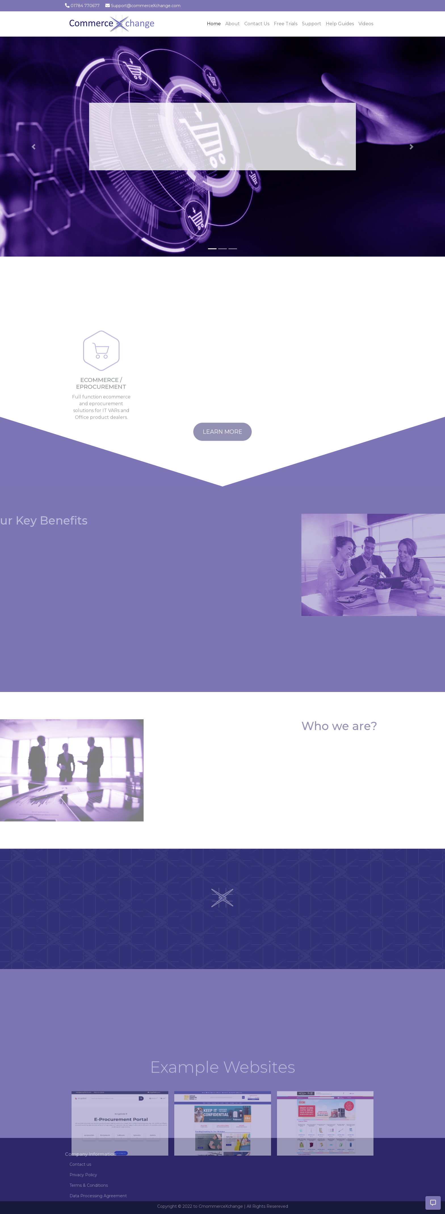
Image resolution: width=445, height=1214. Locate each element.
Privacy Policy (83, 1174)
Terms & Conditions (89, 1185)
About (232, 23)
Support (311, 23)
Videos (365, 23)
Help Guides (340, 23)
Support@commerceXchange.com (145, 5)
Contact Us (256, 23)
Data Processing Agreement (98, 1195)
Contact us (80, 1164)
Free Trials (285, 23)
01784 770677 (85, 5)
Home (215, 23)
